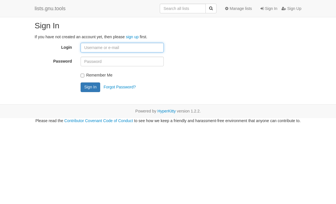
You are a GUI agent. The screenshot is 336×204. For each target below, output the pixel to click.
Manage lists (238, 8)
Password (62, 61)
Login (66, 47)
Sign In (269, 8)
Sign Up (291, 8)
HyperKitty (167, 111)
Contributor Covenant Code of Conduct (98, 120)
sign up (132, 37)
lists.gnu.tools (50, 8)
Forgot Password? (120, 87)
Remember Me (97, 75)
